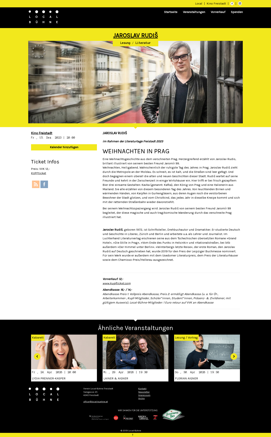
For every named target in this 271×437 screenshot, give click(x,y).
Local (198, 3)
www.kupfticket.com (117, 283)
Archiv (141, 398)
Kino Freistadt (217, 3)
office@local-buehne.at (95, 401)
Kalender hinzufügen (64, 147)
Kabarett (109, 337)
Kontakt (142, 388)
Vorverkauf (218, 12)
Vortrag (193, 337)
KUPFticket (38, 173)
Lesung (125, 42)
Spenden (237, 12)
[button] (35, 355)
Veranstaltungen (194, 12)
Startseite (170, 12)
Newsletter (144, 392)
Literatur (143, 42)
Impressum (144, 395)
